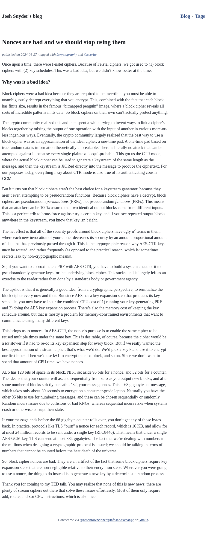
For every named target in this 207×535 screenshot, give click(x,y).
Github (143, 520)
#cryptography (66, 54)
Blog (185, 16)
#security (90, 54)
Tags (200, 16)
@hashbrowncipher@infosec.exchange (107, 520)
